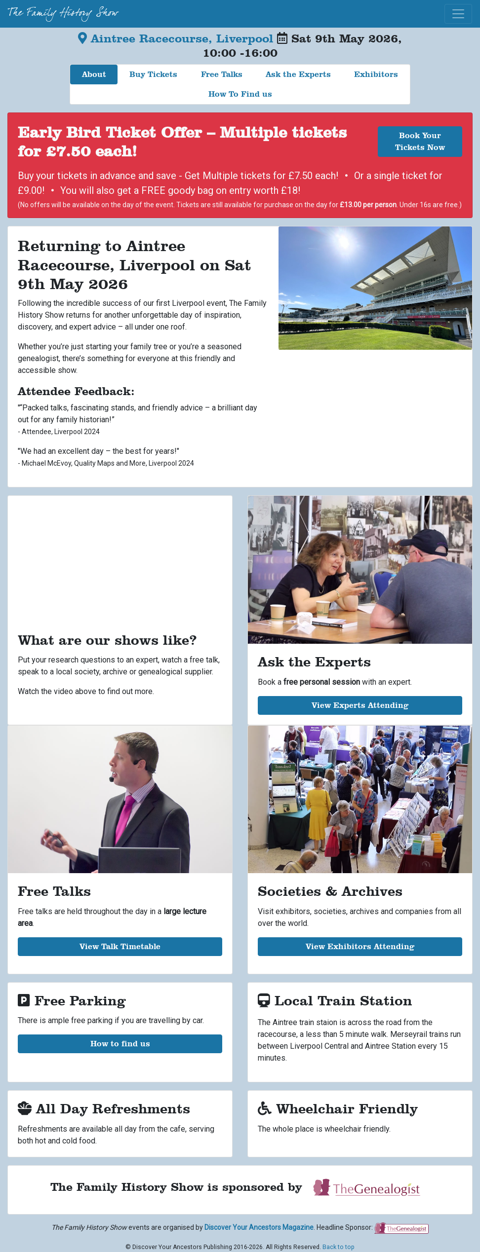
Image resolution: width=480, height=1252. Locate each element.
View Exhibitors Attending (360, 946)
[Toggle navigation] (458, 14)
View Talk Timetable (120, 946)
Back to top (338, 1247)
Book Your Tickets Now (420, 141)
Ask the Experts (298, 74)
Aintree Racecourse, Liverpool (177, 38)
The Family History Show (63, 13)
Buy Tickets (153, 74)
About (94, 74)
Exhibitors (376, 74)
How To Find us (240, 94)
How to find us (120, 1043)
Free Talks (221, 74)
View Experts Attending (360, 705)
